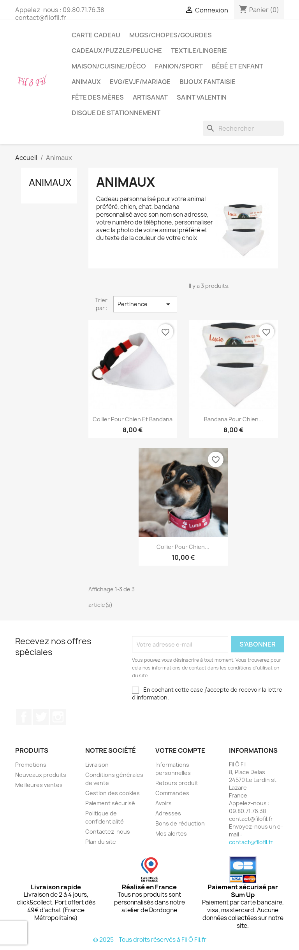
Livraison (97, 764)
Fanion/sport (179, 66)
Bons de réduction (180, 823)
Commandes (172, 793)
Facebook (24, 717)
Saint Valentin (202, 97)
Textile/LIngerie (199, 50)
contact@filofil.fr (251, 842)
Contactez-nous (107, 831)
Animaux (86, 81)
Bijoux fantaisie (207, 81)
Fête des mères (98, 97)
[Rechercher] (243, 128)
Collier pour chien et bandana (132, 419)
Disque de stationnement (116, 113)
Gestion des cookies (112, 793)
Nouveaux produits (40, 774)
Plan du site (100, 841)
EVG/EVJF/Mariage (140, 81)
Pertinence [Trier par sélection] (145, 304)
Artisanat (150, 97)
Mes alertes (171, 833)
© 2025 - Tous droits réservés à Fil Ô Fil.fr (149, 940)
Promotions (30, 764)
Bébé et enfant (237, 66)
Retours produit (176, 783)
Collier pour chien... (183, 546)
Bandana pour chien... (233, 419)
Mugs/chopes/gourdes (170, 35)
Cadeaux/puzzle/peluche (117, 50)
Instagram (58, 717)
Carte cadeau (96, 35)
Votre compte (180, 750)
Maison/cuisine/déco (109, 66)
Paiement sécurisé (110, 803)
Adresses (168, 813)
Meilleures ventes (39, 785)
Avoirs (163, 803)
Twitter (41, 717)
